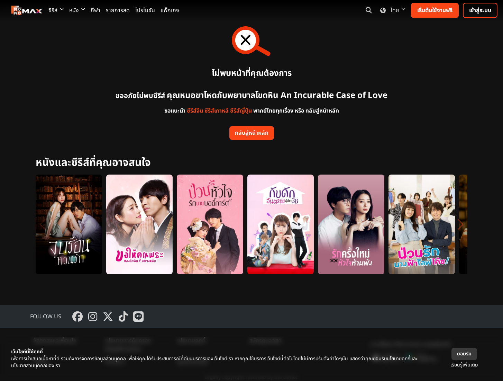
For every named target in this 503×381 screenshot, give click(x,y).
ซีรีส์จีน (195, 111)
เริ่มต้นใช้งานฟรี (434, 10)
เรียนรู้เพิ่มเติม (464, 365)
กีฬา (95, 10)
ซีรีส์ (56, 10)
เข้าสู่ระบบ (480, 10)
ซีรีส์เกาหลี (216, 111)
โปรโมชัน (145, 10)
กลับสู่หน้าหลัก (251, 133)
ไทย (391, 10)
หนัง (77, 10)
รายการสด (118, 10)
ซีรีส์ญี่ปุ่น (241, 111)
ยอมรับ (464, 353)
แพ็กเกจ (170, 10)
